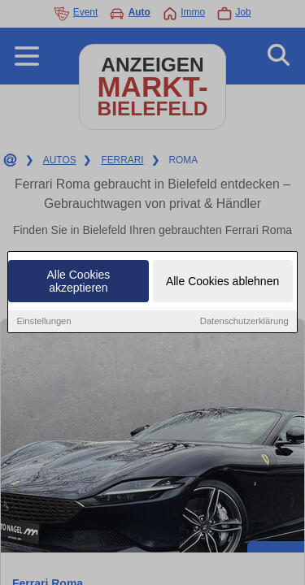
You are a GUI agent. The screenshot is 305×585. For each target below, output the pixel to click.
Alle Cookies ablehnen (222, 281)
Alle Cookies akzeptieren (79, 282)
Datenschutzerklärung (244, 322)
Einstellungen (43, 322)
